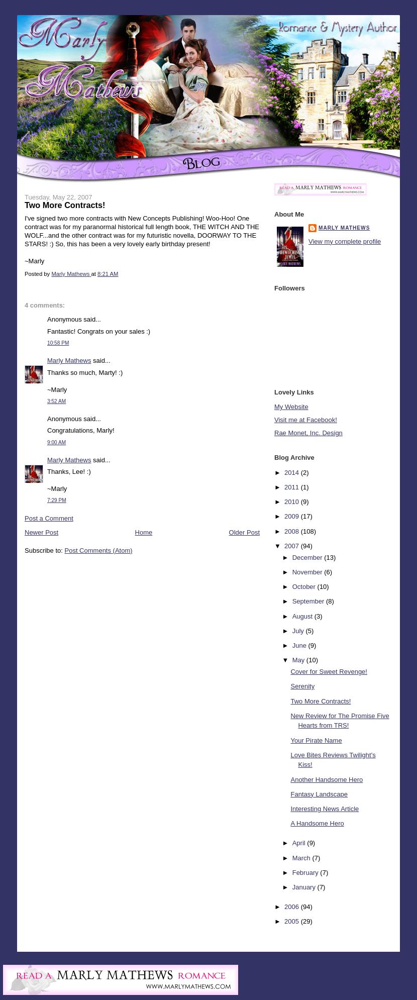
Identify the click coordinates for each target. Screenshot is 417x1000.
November (308, 572)
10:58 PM (58, 343)
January (305, 887)
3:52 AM (56, 401)
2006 (292, 907)
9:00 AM (56, 442)
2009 (292, 516)
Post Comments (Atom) (99, 550)
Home (144, 532)
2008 (292, 531)
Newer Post (41, 532)
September (309, 601)
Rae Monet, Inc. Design (308, 433)
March (302, 858)
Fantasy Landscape (318, 794)
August (303, 616)
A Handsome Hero (317, 823)
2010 (292, 502)
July (299, 631)
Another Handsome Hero (326, 779)
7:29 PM (56, 500)
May (299, 660)
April (299, 843)
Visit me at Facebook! (305, 420)
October (305, 586)
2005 (292, 921)
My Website (291, 407)
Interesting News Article (324, 809)
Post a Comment (49, 518)
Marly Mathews (69, 360)
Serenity (302, 686)
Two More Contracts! (320, 701)
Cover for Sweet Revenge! (328, 671)
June (300, 645)
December (308, 557)
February (306, 872)
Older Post (244, 532)
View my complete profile (344, 241)
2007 (292, 546)
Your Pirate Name (316, 740)
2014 (292, 472)
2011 (292, 487)
